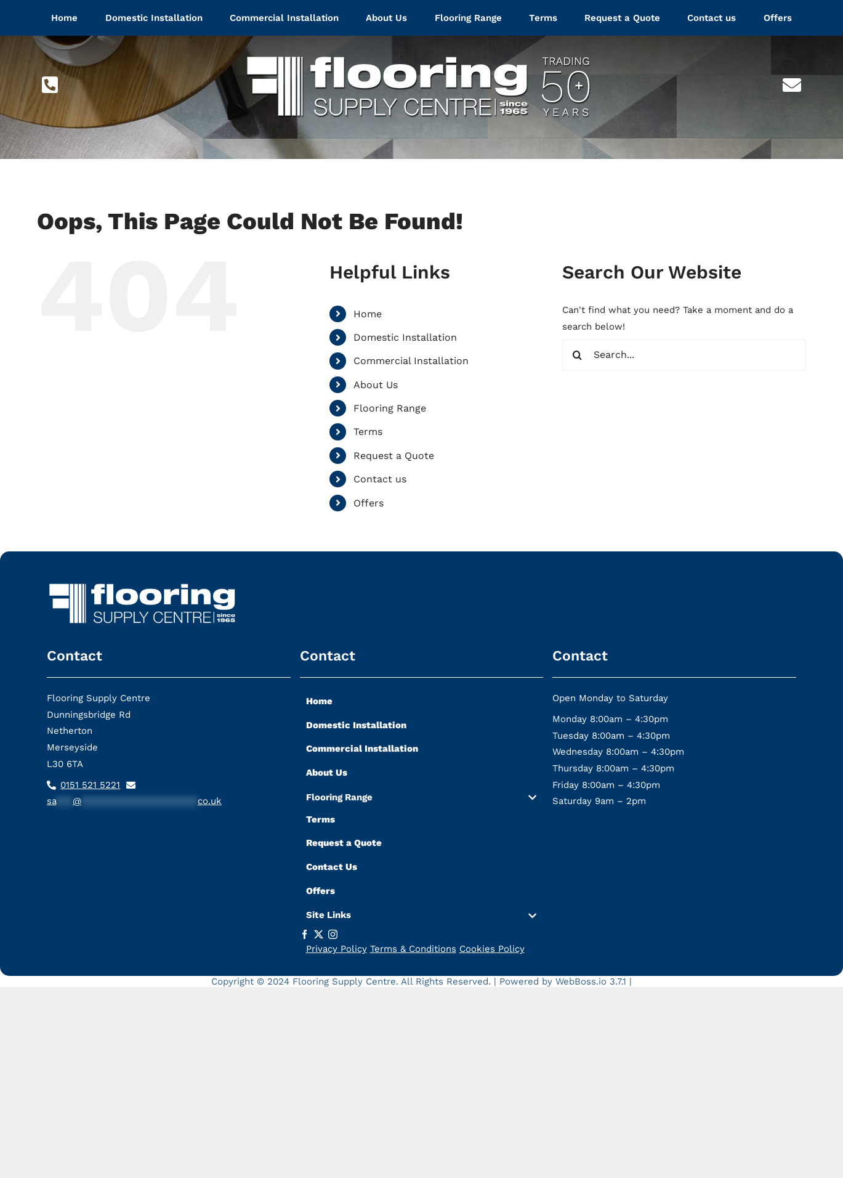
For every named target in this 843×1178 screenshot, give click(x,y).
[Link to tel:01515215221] (50, 85)
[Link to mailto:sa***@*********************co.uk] (792, 85)
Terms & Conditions (413, 948)
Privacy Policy (336, 948)
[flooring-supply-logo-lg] (422, 47)
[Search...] (684, 354)
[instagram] (332, 934)
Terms (367, 431)
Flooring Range (389, 408)
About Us (375, 385)
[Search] (577, 354)
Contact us (379, 479)
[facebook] (304, 934)
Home (367, 314)
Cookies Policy (492, 948)
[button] (422, 800)
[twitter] (318, 934)
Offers (368, 503)
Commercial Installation (411, 361)
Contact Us (331, 866)
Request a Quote (393, 455)
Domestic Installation (405, 337)
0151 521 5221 (90, 784)
